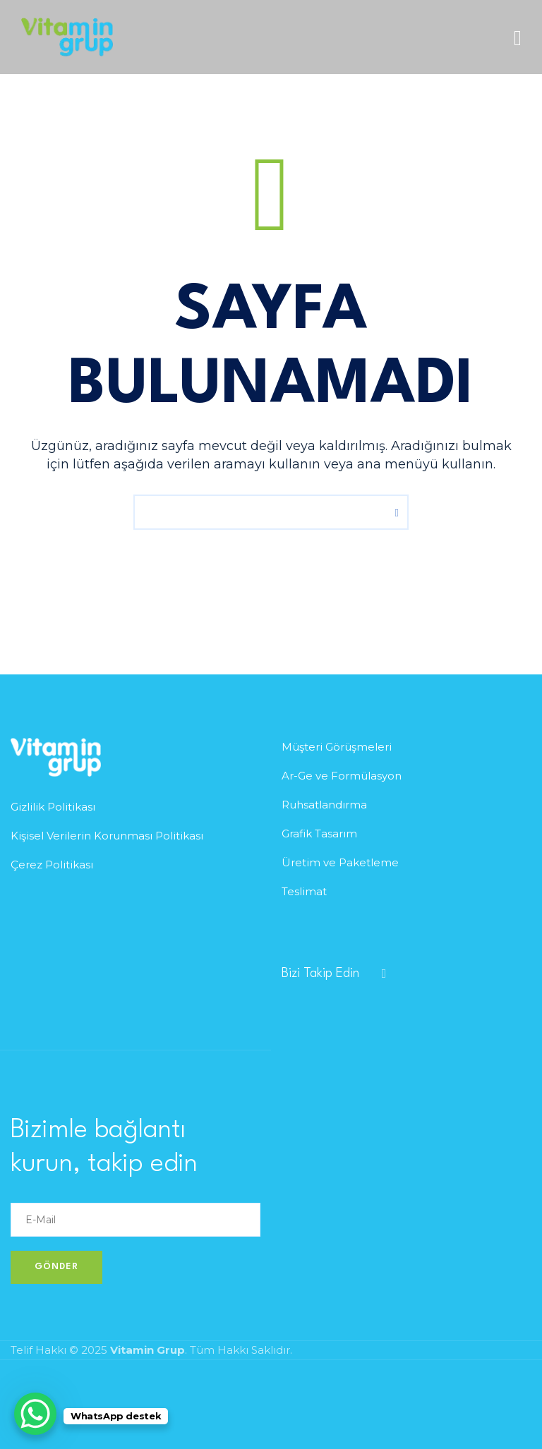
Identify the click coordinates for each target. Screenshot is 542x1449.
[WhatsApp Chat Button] (35, 1414)
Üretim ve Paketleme (340, 862)
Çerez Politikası (52, 864)
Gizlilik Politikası (53, 806)
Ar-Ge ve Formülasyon (342, 775)
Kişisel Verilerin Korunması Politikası (107, 835)
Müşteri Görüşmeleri (337, 746)
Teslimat (304, 891)
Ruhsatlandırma (324, 804)
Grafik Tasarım (319, 833)
